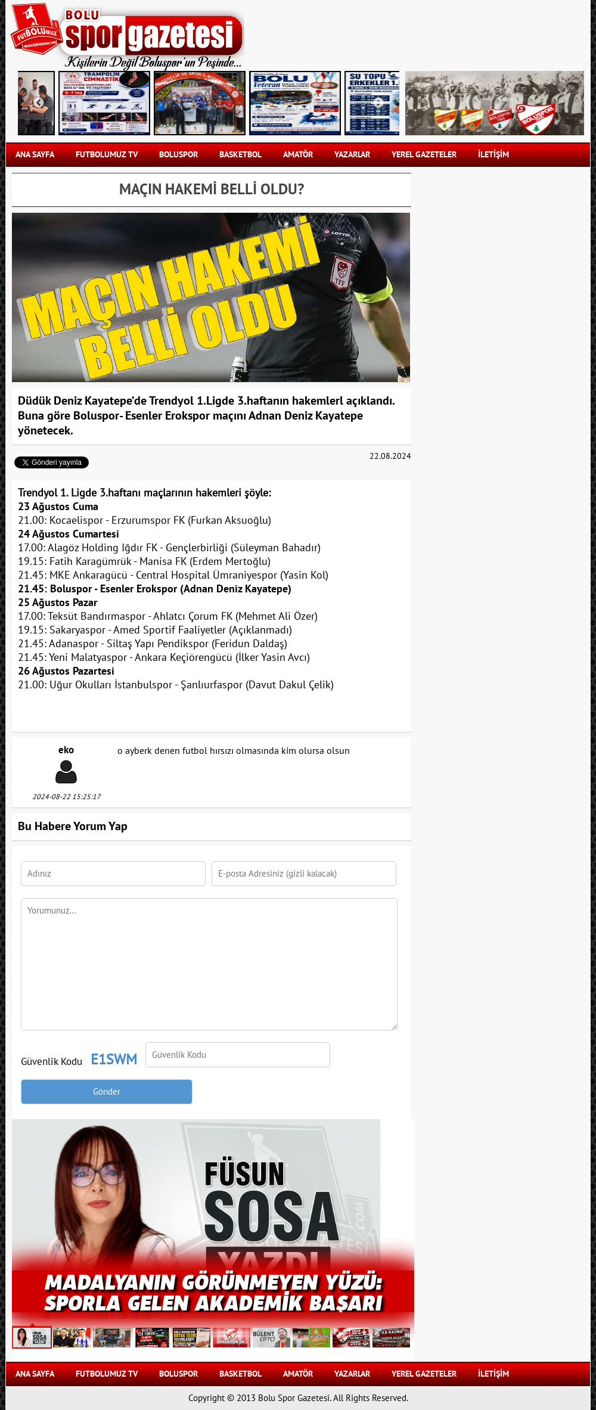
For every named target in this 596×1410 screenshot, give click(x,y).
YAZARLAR (352, 155)
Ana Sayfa (34, 155)
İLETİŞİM (493, 155)
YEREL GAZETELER (424, 155)
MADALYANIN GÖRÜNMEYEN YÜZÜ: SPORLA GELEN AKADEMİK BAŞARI (213, 1291)
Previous (39, 103)
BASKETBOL (240, 155)
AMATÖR (298, 155)
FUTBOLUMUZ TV (107, 155)
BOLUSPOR (178, 155)
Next (378, 103)
